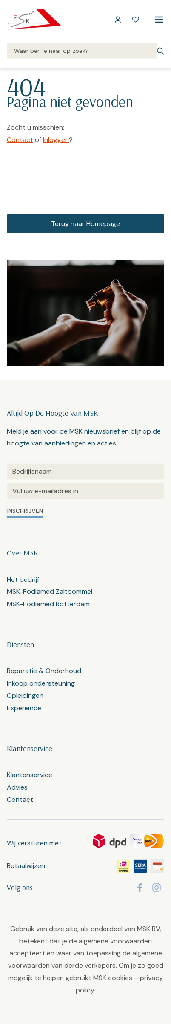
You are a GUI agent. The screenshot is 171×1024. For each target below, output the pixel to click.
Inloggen (56, 139)
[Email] (85, 491)
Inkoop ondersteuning (41, 683)
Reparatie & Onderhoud (44, 670)
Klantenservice (29, 774)
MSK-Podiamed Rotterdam (48, 603)
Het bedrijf (23, 579)
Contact (20, 139)
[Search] (82, 51)
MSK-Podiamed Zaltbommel (49, 591)
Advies (17, 787)
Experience (24, 707)
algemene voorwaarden (115, 941)
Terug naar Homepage (85, 223)
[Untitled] (85, 471)
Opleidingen (25, 695)
